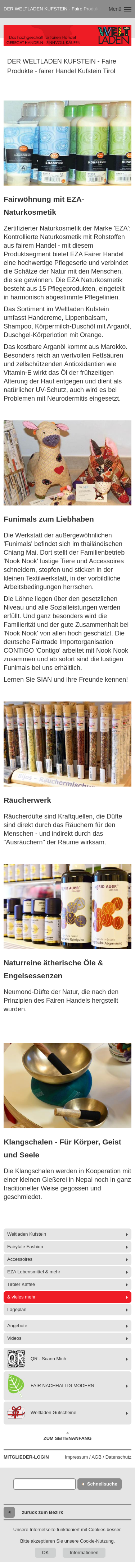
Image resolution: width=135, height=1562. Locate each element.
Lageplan (17, 1309)
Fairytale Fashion (25, 1246)
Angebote (17, 1325)
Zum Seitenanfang (68, 1436)
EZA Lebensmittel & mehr (33, 1271)
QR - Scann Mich (36, 1359)
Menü (115, 9)
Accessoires (19, 1259)
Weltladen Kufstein (26, 1234)
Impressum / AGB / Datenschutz (98, 1457)
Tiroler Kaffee (21, 1284)
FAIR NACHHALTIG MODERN (50, 1386)
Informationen (84, 1552)
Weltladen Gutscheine (41, 1413)
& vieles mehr (21, 1297)
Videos (14, 1338)
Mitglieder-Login (26, 1457)
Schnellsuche (102, 1484)
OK (45, 1552)
